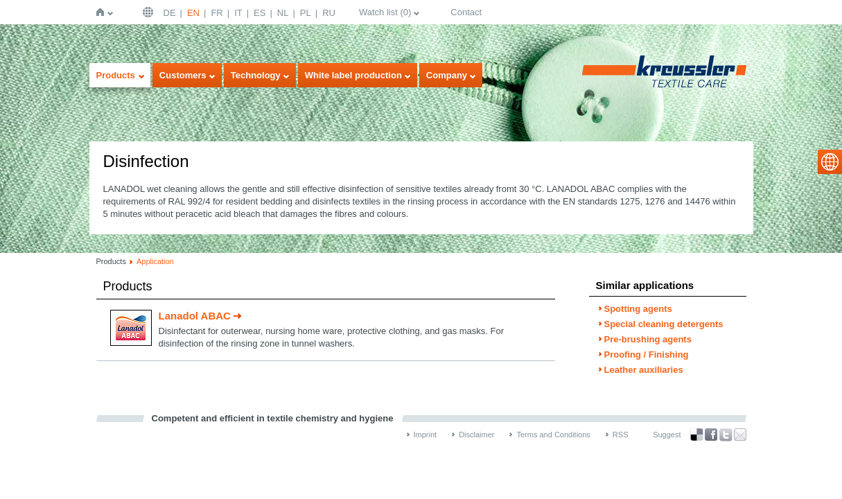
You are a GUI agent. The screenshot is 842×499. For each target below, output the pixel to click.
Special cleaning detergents (663, 324)
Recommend (740, 434)
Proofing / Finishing (646, 354)
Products (115, 75)
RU (328, 13)
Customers (183, 75)
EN (193, 13)
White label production (353, 75)
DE (170, 13)
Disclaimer (476, 434)
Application (155, 261)
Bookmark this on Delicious (696, 434)
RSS (621, 434)
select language (830, 162)
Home (103, 12)
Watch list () (385, 12)
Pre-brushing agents (648, 339)
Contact (466, 12)
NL (283, 13)
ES (259, 13)
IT (238, 13)
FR (216, 13)
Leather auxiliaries (643, 370)
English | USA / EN (150, 12)
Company (446, 75)
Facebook (711, 434)
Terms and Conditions (553, 434)
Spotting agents (638, 309)
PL (305, 13)
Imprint (425, 434)
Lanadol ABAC (195, 316)
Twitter (726, 434)
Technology (256, 75)
